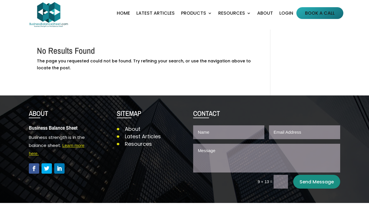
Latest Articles (155, 13)
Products (193, 13)
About (265, 13)
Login (286, 13)
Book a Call (320, 13)
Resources (231, 13)
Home (123, 13)
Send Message (317, 182)
